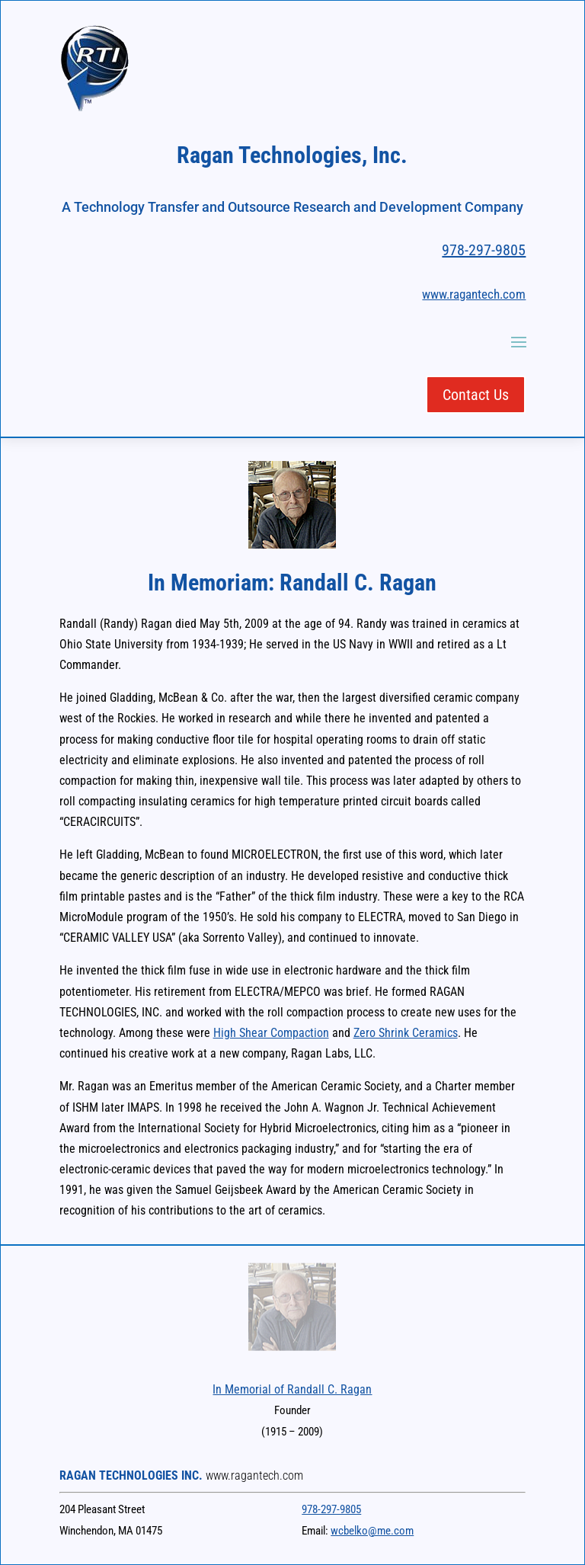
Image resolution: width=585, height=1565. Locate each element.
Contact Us (476, 395)
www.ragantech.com (474, 294)
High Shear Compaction (271, 1033)
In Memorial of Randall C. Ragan (292, 1389)
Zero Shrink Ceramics (405, 1033)
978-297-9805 (484, 250)
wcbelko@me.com (372, 1531)
